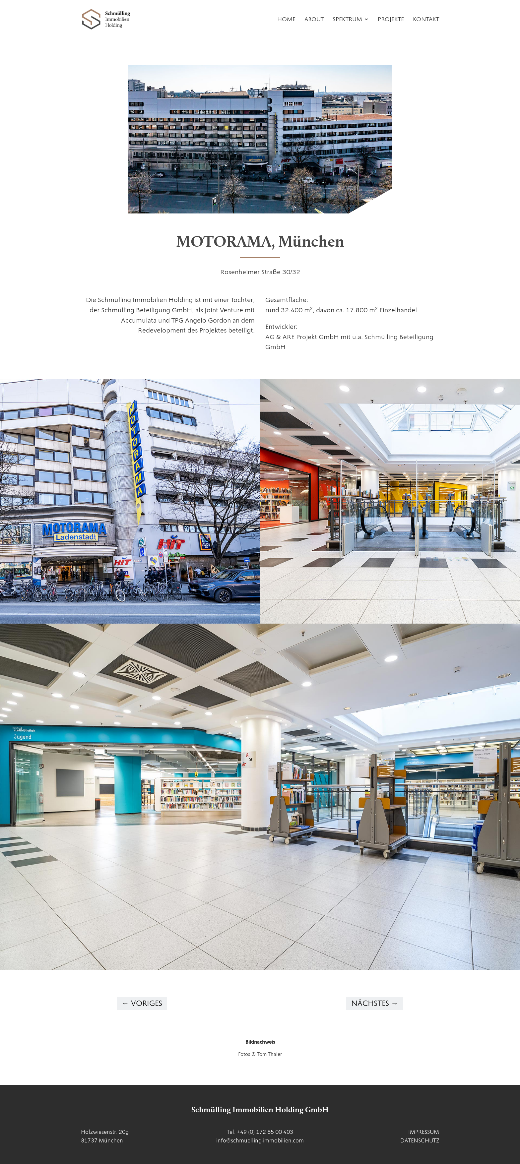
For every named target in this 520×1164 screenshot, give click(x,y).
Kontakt (426, 20)
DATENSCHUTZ (419, 1140)
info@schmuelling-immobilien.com (260, 1140)
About (314, 20)
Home (286, 20)
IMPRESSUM (423, 1132)
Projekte (391, 20)
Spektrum (347, 20)
